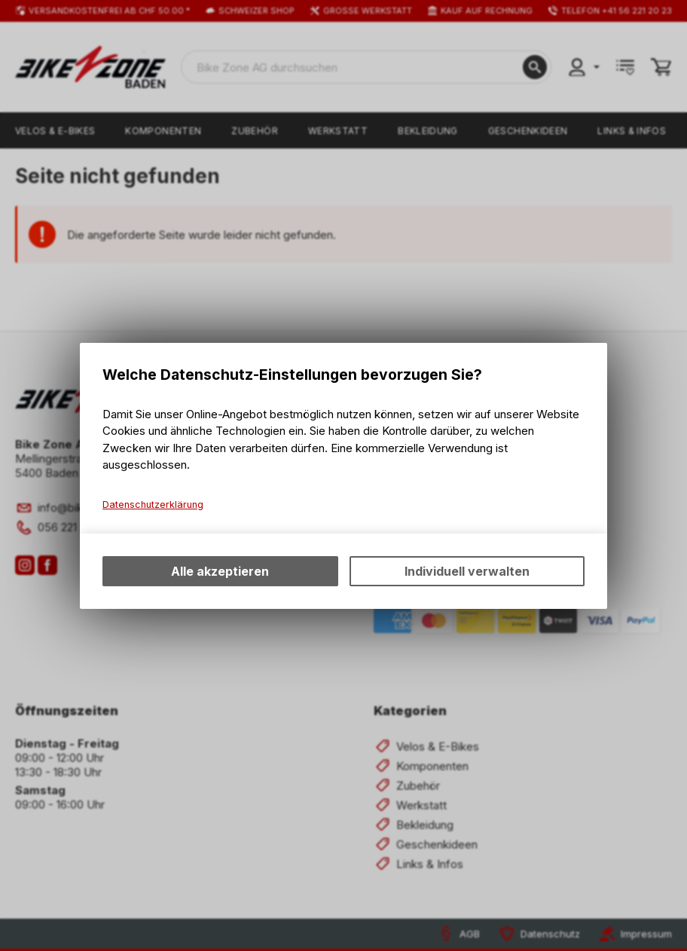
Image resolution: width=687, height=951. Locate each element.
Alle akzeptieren (220, 571)
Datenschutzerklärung (152, 504)
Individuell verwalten (467, 571)
